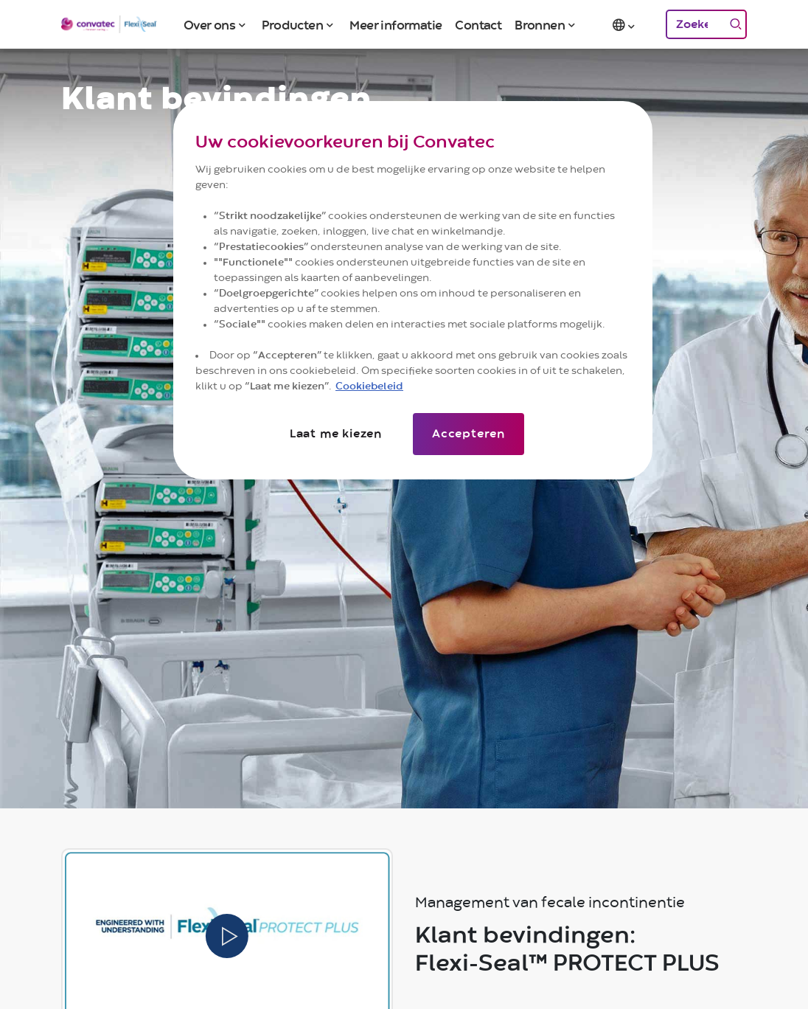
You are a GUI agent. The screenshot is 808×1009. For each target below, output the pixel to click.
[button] (625, 24)
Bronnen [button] (540, 25)
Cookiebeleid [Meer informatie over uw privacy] (369, 386)
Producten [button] (292, 25)
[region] (412, 290)
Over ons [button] (209, 25)
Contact (478, 25)
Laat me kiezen (336, 434)
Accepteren (468, 434)
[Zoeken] (695, 24)
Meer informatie (395, 25)
